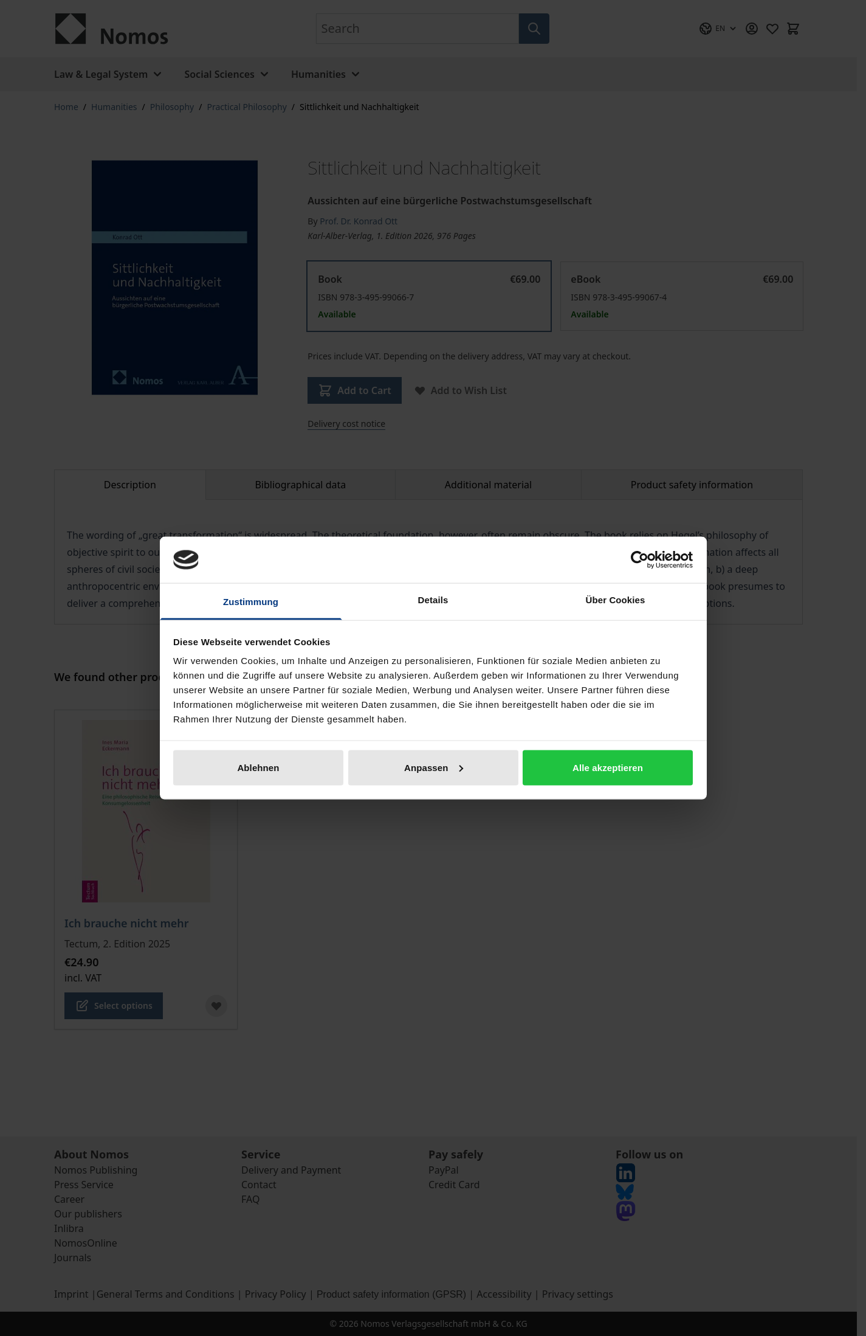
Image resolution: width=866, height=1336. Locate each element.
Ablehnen (258, 767)
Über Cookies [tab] (615, 600)
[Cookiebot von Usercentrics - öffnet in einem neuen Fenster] (639, 559)
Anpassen (433, 767)
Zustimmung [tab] (250, 602)
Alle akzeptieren (607, 767)
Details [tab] (433, 600)
